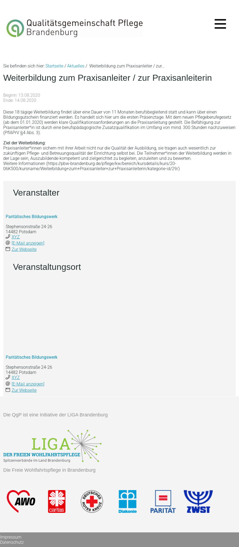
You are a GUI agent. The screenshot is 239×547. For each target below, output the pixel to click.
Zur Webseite (24, 249)
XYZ (16, 236)
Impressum (10, 537)
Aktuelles (75, 66)
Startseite (54, 66)
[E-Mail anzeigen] (28, 243)
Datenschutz (12, 542)
